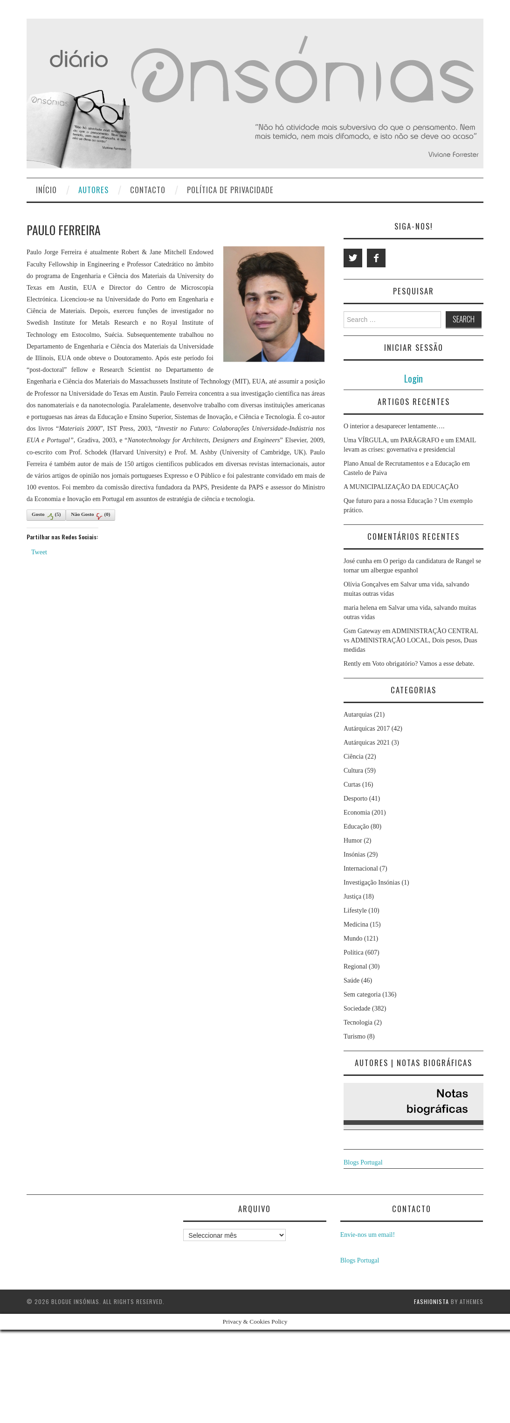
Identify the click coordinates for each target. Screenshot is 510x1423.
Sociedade (357, 1008)
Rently (352, 663)
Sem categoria (362, 994)
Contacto (147, 189)
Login (413, 378)
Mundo (353, 938)
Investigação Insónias (372, 882)
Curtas (352, 784)
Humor (353, 840)
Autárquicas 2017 (367, 728)
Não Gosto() (90, 515)
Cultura (353, 770)
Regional (355, 966)
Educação (356, 826)
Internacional (361, 868)
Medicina (356, 924)
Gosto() (46, 515)
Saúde (351, 980)
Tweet (39, 552)
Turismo (354, 1036)
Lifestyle (355, 910)
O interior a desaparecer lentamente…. (394, 426)
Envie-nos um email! (367, 1234)
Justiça (352, 896)
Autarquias (358, 714)
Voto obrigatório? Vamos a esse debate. (423, 663)
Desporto (355, 798)
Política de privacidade (230, 189)
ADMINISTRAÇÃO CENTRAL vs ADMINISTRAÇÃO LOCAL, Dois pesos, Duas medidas (411, 640)
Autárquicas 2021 (367, 742)
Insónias (354, 854)
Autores (93, 189)
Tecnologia (358, 1022)
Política (354, 952)
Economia (357, 812)
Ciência (354, 756)
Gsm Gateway (362, 631)
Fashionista (431, 1301)
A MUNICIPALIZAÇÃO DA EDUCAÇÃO (401, 486)
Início (46, 189)
